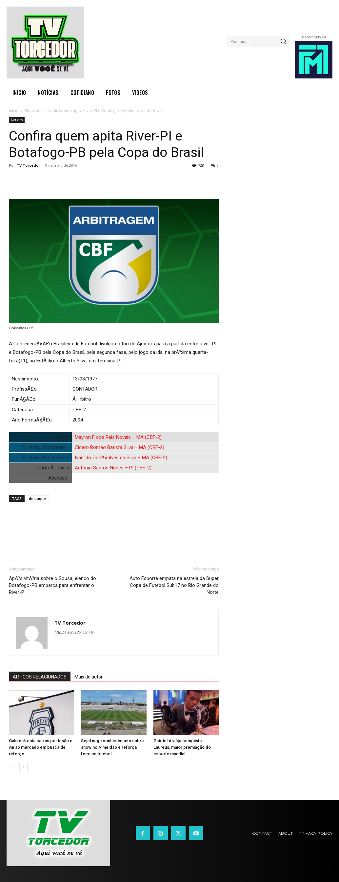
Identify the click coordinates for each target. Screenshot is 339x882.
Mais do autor (88, 676)
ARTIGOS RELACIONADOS (40, 676)
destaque (37, 498)
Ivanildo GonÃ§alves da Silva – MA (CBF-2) (121, 458)
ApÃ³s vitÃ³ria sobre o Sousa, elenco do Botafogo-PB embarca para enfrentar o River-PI (52, 585)
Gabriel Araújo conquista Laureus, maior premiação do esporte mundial (182, 747)
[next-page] (23, 767)
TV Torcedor (28, 165)
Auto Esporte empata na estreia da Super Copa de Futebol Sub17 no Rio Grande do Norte (174, 585)
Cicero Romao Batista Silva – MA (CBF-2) (119, 447)
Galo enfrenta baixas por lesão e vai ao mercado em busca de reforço (40, 747)
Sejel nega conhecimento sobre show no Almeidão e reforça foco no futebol (112, 747)
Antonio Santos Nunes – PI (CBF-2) (113, 468)
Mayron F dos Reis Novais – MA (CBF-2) (118, 437)
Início (14, 110)
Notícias (32, 110)
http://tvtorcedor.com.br (74, 632)
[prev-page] (13, 767)
